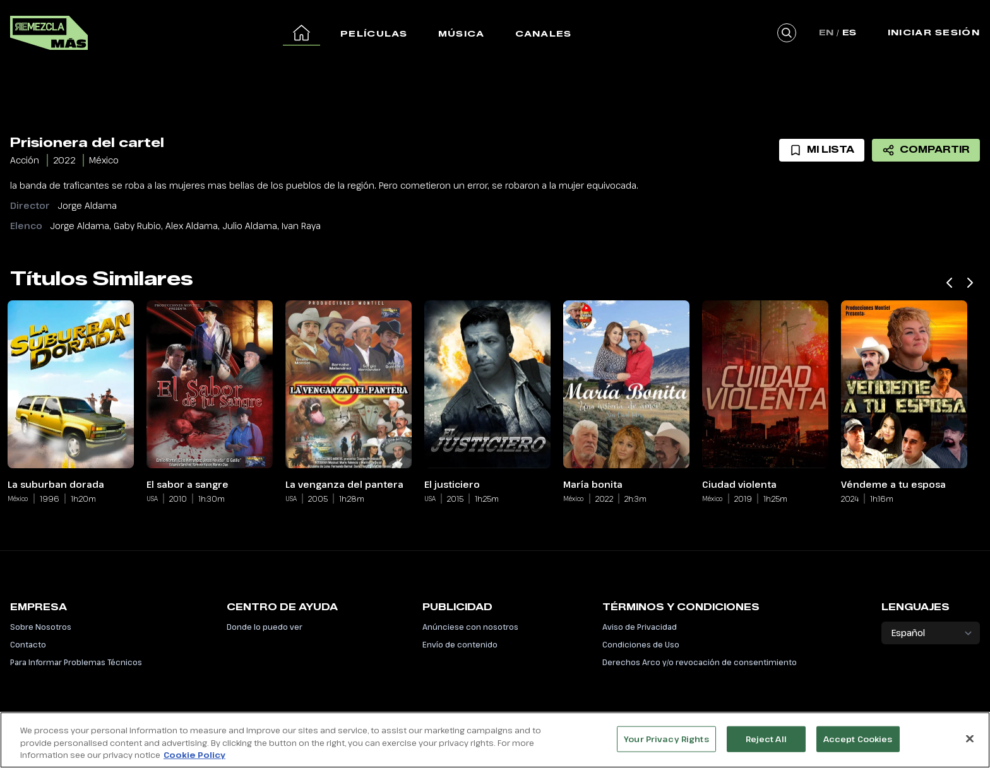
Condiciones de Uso (640, 644)
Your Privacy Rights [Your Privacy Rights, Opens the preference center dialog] (666, 746)
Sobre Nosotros (40, 627)
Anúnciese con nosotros (470, 627)
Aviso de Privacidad (639, 627)
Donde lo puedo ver (264, 627)
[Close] (970, 746)
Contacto (28, 644)
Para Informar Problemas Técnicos (76, 662)
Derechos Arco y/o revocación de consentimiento (699, 662)
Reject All (766, 746)
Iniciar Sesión (934, 32)
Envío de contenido (460, 644)
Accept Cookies (858, 746)
